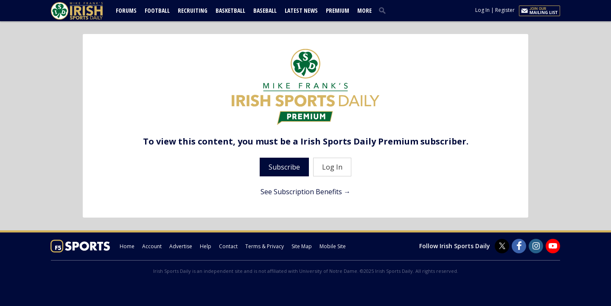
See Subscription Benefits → (305, 191)
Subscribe (284, 167)
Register (505, 10)
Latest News (301, 10)
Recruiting (192, 10)
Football (157, 10)
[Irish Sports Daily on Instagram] (536, 246)
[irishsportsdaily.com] (87, 11)
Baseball (265, 10)
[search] (384, 10)
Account (152, 246)
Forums (126, 10)
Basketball (230, 10)
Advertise (180, 246)
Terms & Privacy (264, 246)
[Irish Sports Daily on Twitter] (502, 246)
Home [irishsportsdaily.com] (127, 246)
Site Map (301, 246)
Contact (228, 246)
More (364, 10)
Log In (482, 10)
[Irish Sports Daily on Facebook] (519, 246)
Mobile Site (333, 246)
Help (205, 246)
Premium (337, 10)
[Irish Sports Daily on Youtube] (553, 246)
